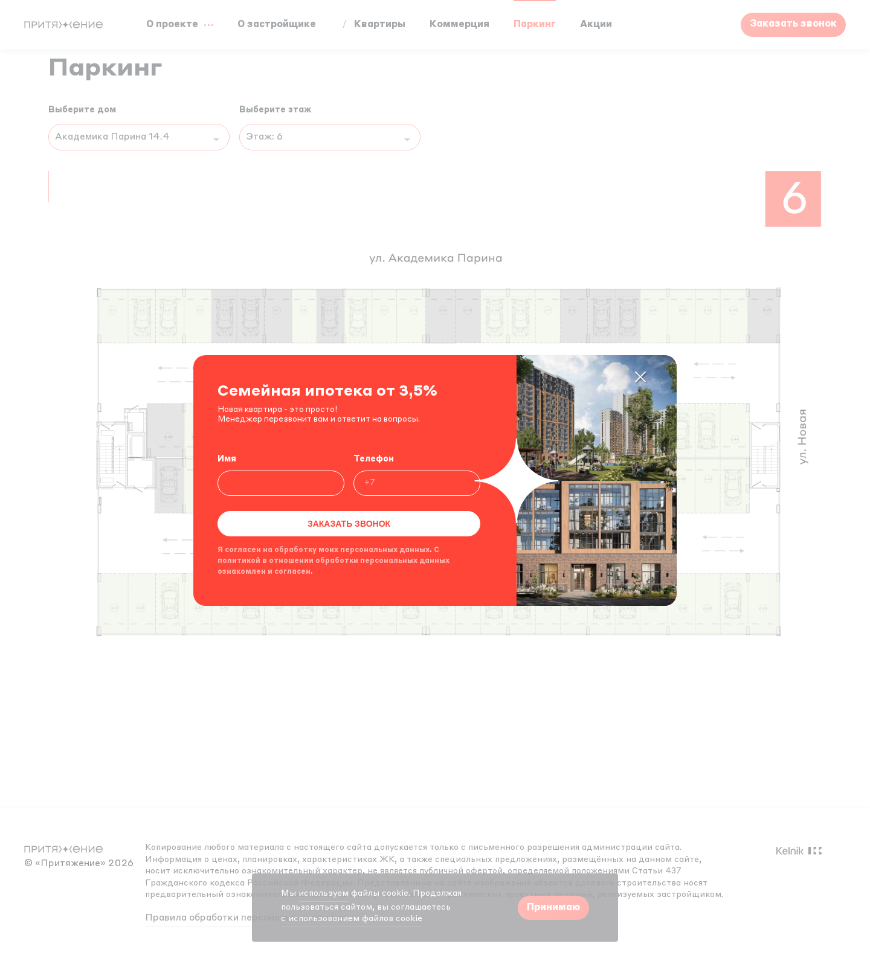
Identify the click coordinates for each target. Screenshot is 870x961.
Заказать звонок (349, 524)
